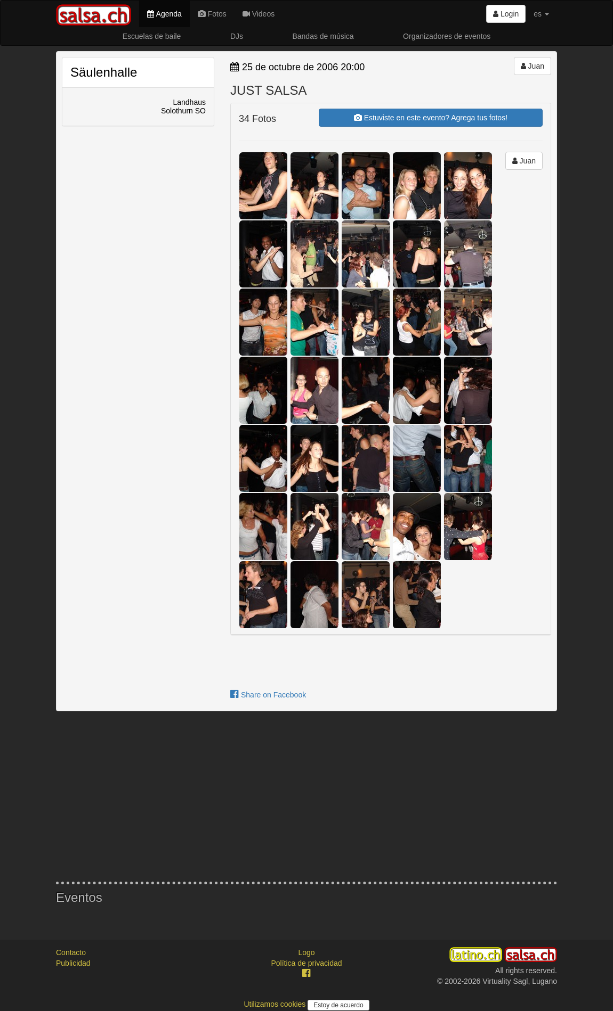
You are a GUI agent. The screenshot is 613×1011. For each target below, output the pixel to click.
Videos (259, 14)
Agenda (164, 14)
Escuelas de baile (152, 36)
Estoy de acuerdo (338, 1005)
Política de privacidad (306, 963)
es (541, 14)
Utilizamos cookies (276, 1004)
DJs (236, 36)
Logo (306, 952)
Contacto (71, 952)
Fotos (212, 14)
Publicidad (73, 963)
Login (506, 14)
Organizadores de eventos (446, 36)
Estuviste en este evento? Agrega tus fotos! (430, 117)
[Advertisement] (306, 796)
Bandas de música (322, 36)
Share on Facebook (268, 695)
